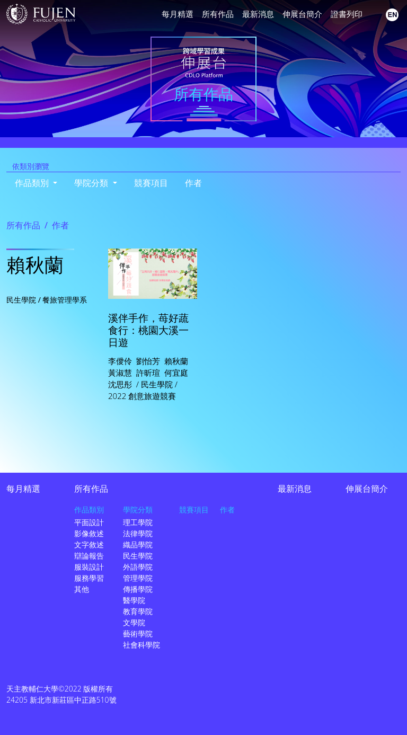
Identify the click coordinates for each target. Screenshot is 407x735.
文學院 (134, 622)
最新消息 (258, 13)
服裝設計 (89, 567)
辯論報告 (89, 556)
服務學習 (89, 578)
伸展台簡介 (302, 13)
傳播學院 (138, 589)
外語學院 (138, 567)
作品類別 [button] (33, 183)
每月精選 (177, 13)
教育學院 (138, 611)
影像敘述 (89, 533)
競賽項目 (151, 183)
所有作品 (218, 13)
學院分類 (138, 509)
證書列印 (346, 13)
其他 (81, 589)
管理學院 (138, 578)
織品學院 (138, 544)
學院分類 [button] (92, 183)
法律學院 (138, 533)
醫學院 (134, 600)
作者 (193, 183)
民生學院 (138, 556)
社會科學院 (141, 645)
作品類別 (89, 509)
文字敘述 (89, 544)
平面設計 (89, 522)
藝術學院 (138, 633)
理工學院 (138, 522)
